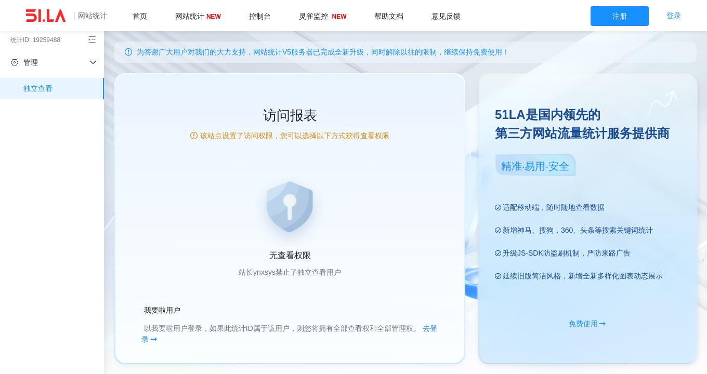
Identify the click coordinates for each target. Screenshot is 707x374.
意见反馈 (446, 16)
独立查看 (38, 88)
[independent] (52, 62)
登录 (673, 15)
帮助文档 (388, 16)
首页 (140, 16)
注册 (619, 16)
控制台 (260, 16)
